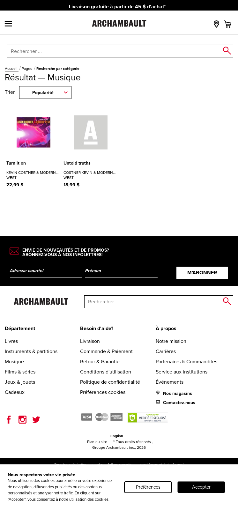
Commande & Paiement (106, 351)
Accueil (12, 68)
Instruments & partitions (31, 351)
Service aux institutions (181, 371)
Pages (27, 68)
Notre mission (171, 341)
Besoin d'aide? (96, 328)
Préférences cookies (102, 392)
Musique (14, 361)
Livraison (90, 341)
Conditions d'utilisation (105, 371)
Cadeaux (15, 392)
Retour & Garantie (100, 361)
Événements (169, 382)
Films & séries (20, 371)
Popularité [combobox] (43, 92)
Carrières (166, 351)
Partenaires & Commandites (186, 361)
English (116, 436)
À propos (166, 328)
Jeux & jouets (20, 382)
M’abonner (202, 272)
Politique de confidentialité (110, 382)
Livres (11, 341)
